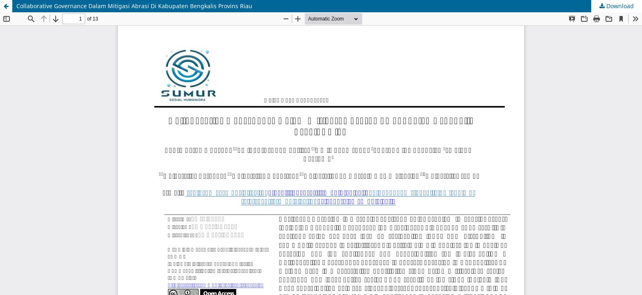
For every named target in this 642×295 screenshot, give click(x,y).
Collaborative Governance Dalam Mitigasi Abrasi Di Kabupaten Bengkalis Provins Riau (134, 6)
